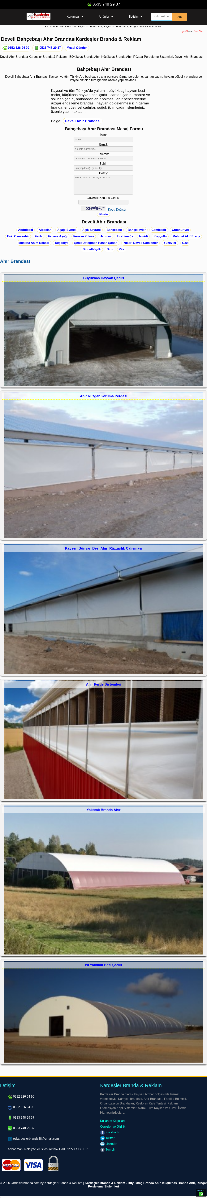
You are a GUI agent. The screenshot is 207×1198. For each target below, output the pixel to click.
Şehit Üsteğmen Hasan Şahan (95, 242)
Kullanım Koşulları (112, 1120)
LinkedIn (108, 1143)
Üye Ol (184, 31)
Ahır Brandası (15, 261)
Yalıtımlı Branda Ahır (103, 810)
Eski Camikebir (18, 236)
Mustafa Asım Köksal (34, 242)
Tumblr (107, 1149)
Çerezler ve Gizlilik (112, 1126)
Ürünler (104, 16)
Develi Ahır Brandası (83, 121)
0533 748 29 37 (103, 4)
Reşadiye (61, 242)
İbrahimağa (125, 236)
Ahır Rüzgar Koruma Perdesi (103, 396)
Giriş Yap (198, 31)
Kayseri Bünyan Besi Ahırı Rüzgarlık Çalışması (103, 548)
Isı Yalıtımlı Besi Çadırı (103, 965)
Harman (105, 236)
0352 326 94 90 (15, 48)
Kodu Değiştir (117, 209)
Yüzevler (170, 242)
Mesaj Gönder (77, 47)
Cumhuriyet (180, 229)
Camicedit (158, 229)
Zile (121, 249)
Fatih (38, 236)
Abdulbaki (25, 229)
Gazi (185, 242)
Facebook (109, 1132)
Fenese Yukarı (83, 236)
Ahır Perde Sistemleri (103, 684)
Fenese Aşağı (58, 236)
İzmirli (143, 236)
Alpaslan (45, 229)
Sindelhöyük (92, 249)
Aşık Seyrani (91, 229)
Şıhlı (110, 249)
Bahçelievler (137, 229)
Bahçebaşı (114, 229)
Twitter (107, 1138)
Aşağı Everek (67, 229)
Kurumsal (73, 16)
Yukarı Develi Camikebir (140, 242)
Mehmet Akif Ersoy (186, 236)
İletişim (134, 16)
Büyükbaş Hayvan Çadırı (103, 278)
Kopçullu (160, 236)
